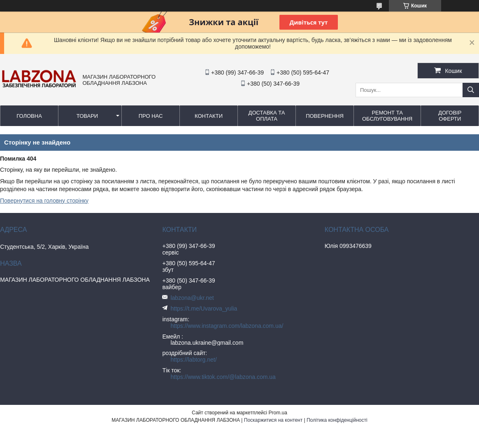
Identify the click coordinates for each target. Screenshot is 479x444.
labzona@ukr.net (192, 297)
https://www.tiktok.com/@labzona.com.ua (222, 377)
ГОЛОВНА (29, 116)
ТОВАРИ (87, 116)
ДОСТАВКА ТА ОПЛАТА (267, 116)
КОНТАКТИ (209, 116)
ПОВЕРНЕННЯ (325, 116)
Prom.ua (278, 413)
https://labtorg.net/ (193, 359)
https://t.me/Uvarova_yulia (203, 308)
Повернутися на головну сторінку (44, 200)
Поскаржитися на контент (273, 420)
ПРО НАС (151, 116)
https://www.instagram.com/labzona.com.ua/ (226, 325)
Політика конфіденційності (337, 420)
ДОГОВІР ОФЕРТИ (449, 116)
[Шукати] (471, 90)
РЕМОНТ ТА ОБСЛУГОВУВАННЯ (387, 116)
